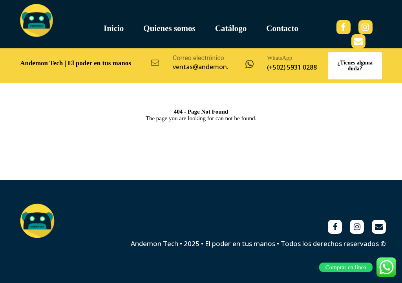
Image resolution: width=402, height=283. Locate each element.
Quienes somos (169, 28)
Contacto (282, 28)
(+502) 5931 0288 (292, 67)
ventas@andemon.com (207, 66)
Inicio (114, 28)
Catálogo (231, 28)
